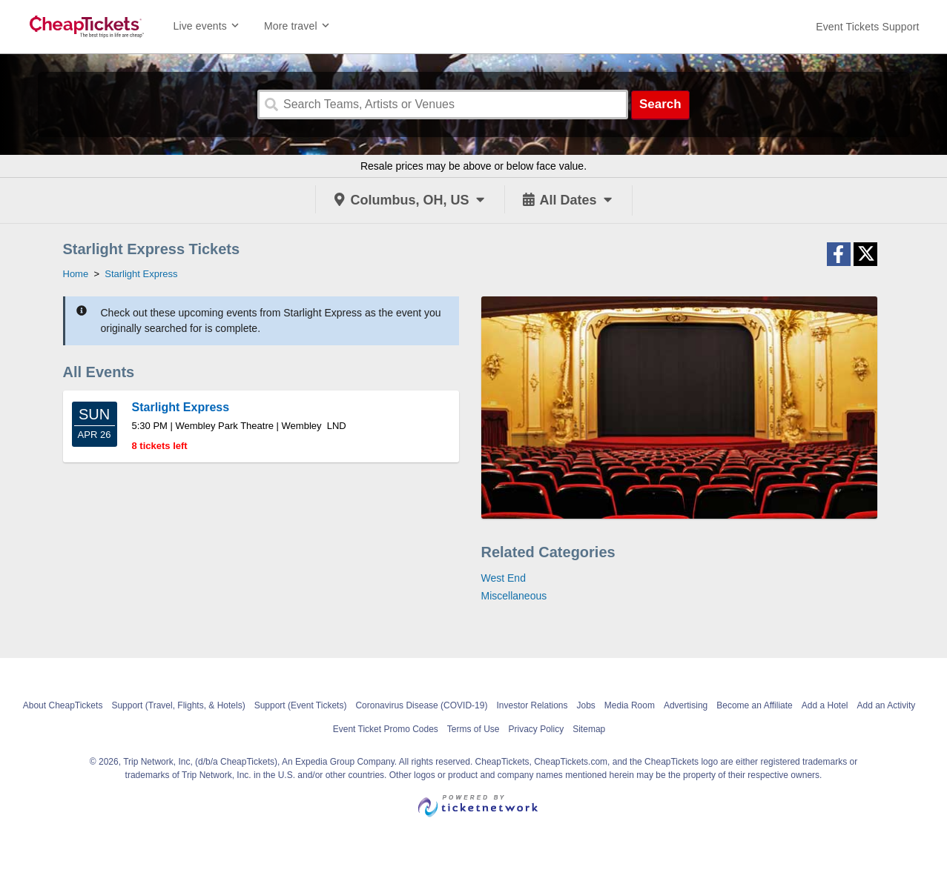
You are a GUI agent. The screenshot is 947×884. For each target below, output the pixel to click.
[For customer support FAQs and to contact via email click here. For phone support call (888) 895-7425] (867, 26)
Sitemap (589, 729)
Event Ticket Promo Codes (385, 729)
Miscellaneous (514, 596)
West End (503, 578)
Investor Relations (531, 705)
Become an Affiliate (754, 705)
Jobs (586, 705)
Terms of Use (473, 729)
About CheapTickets (63, 705)
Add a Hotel (825, 705)
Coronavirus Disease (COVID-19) (421, 705)
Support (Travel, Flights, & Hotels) (178, 705)
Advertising (685, 705)
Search (660, 104)
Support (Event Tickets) (300, 705)
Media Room (629, 705)
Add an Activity (886, 705)
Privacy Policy (536, 729)
